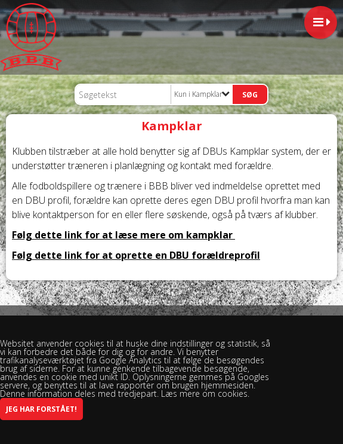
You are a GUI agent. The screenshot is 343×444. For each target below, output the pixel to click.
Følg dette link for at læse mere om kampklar (123, 234)
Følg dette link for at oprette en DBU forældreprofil (136, 255)
